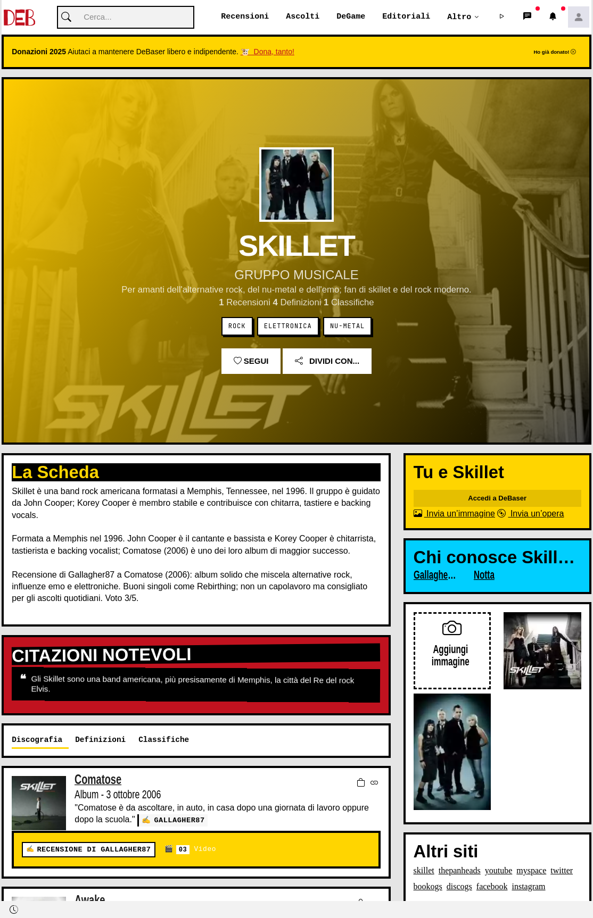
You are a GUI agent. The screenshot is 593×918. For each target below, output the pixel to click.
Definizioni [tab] (100, 740)
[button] (502, 17)
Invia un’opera (530, 514)
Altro (459, 17)
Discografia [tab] (37, 740)
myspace (531, 870)
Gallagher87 (179, 820)
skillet (424, 870)
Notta (484, 575)
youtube (499, 870)
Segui (251, 361)
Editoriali (406, 17)
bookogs (428, 886)
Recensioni (245, 17)
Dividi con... (327, 361)
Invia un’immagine (454, 514)
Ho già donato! (554, 52)
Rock (237, 326)
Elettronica (288, 326)
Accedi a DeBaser (497, 499)
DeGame (350, 17)
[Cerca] (125, 17)
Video (196, 849)
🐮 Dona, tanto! (267, 52)
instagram (528, 886)
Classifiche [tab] (163, 740)
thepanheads (460, 870)
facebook (492, 886)
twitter (561, 870)
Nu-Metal (347, 326)
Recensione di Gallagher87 (94, 850)
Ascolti (302, 17)
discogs (459, 886)
